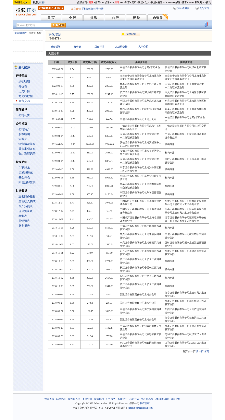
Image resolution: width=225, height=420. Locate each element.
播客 (160, 2)
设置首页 (49, 398)
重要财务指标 (27, 196)
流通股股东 (25, 172)
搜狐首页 (82, 2)
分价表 (22, 86)
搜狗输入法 (74, 398)
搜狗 (208, 2)
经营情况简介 (27, 143)
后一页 (199, 351)
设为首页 (204, 8)
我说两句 (199, 2)
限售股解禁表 (27, 182)
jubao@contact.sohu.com (140, 407)
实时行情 (131, 34)
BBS (190, 2)
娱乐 (107, 2)
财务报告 (24, 225)
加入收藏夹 (183, 8)
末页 (206, 351)
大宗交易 (24, 101)
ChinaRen (169, 2)
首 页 (51, 18)
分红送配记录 (27, 153)
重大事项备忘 (27, 148)
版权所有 (145, 403)
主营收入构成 (27, 201)
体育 (97, 2)
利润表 (22, 216)
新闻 (91, 2)
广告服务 (111, 398)
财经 (116, 2)
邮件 (177, 2)
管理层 (22, 139)
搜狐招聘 (99, 398)
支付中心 (87, 398)
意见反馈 (76, 8)
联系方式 (134, 398)
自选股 (158, 18)
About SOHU (162, 398)
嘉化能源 (54, 34)
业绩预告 (24, 220)
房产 (134, 2)
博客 (184, 2)
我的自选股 (35, 33)
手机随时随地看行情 (92, 8)
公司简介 (24, 129)
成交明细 (24, 81)
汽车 (127, 2)
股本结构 (24, 134)
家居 (140, 2)
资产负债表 (25, 206)
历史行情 (24, 91)
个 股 (72, 18)
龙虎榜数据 (25, 96)
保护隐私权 (147, 398)
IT (122, 2)
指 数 (93, 18)
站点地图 (61, 398)
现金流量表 (25, 211)
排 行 (115, 18)
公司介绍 (175, 398)
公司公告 (24, 115)
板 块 (136, 18)
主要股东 (24, 167)
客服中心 (122, 398)
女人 (147, 2)
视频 (153, 2)
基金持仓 (24, 177)
